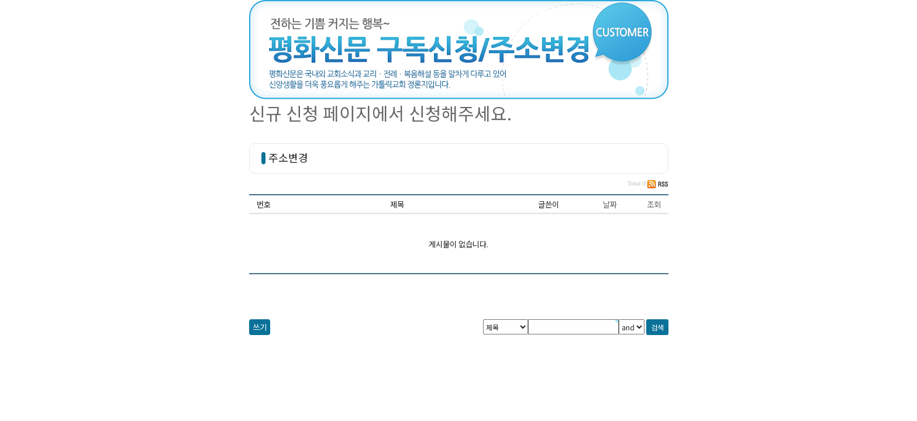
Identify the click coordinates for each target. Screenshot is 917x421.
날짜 (610, 204)
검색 (657, 327)
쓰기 (260, 327)
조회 (654, 204)
